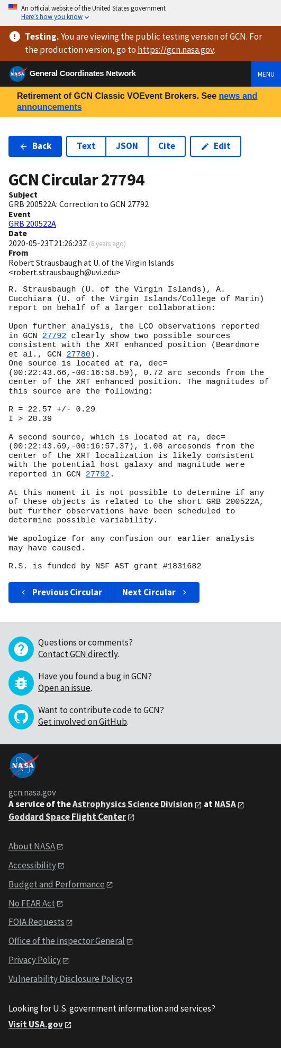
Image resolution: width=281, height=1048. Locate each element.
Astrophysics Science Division (132, 804)
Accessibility (32, 865)
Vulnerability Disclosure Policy (66, 979)
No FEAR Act (31, 903)
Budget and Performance (56, 884)
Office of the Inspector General (66, 941)
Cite (166, 146)
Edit (216, 146)
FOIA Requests (36, 922)
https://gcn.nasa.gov (176, 49)
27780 (78, 354)
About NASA (31, 846)
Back (35, 146)
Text (86, 146)
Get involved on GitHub (82, 721)
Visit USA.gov (35, 1024)
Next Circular (155, 592)
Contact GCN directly (77, 654)
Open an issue (64, 688)
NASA (225, 804)
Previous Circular (60, 592)
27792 (54, 336)
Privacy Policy (34, 960)
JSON (127, 146)
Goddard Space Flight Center (67, 816)
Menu (266, 74)
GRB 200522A (32, 223)
